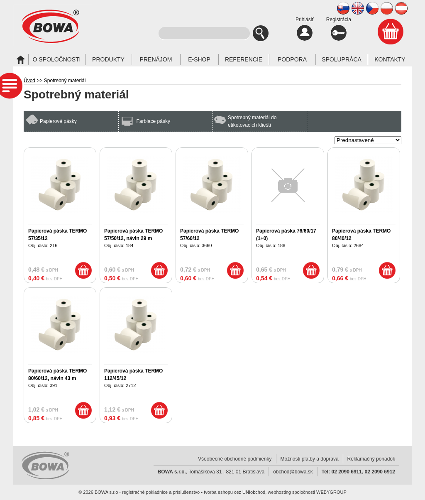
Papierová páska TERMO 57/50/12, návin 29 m (133, 234)
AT (401, 8)
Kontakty (389, 59)
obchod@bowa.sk (293, 472)
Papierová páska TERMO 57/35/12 (57, 234)
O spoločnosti (57, 59)
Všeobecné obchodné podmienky (234, 459)
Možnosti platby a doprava (310, 459)
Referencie (243, 59)
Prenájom (156, 59)
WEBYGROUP (331, 492)
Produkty (108, 59)
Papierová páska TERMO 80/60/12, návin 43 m (57, 374)
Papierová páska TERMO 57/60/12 (209, 234)
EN (358, 8)
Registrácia (338, 29)
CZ (372, 8)
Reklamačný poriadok (371, 459)
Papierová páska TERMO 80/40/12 (361, 234)
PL (387, 8)
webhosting (279, 492)
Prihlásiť (305, 29)
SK (343, 8)
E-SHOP (199, 59)
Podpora (292, 59)
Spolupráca (341, 59)
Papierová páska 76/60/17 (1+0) (286, 234)
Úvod (29, 80)
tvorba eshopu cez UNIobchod (234, 492)
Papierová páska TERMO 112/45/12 (133, 374)
